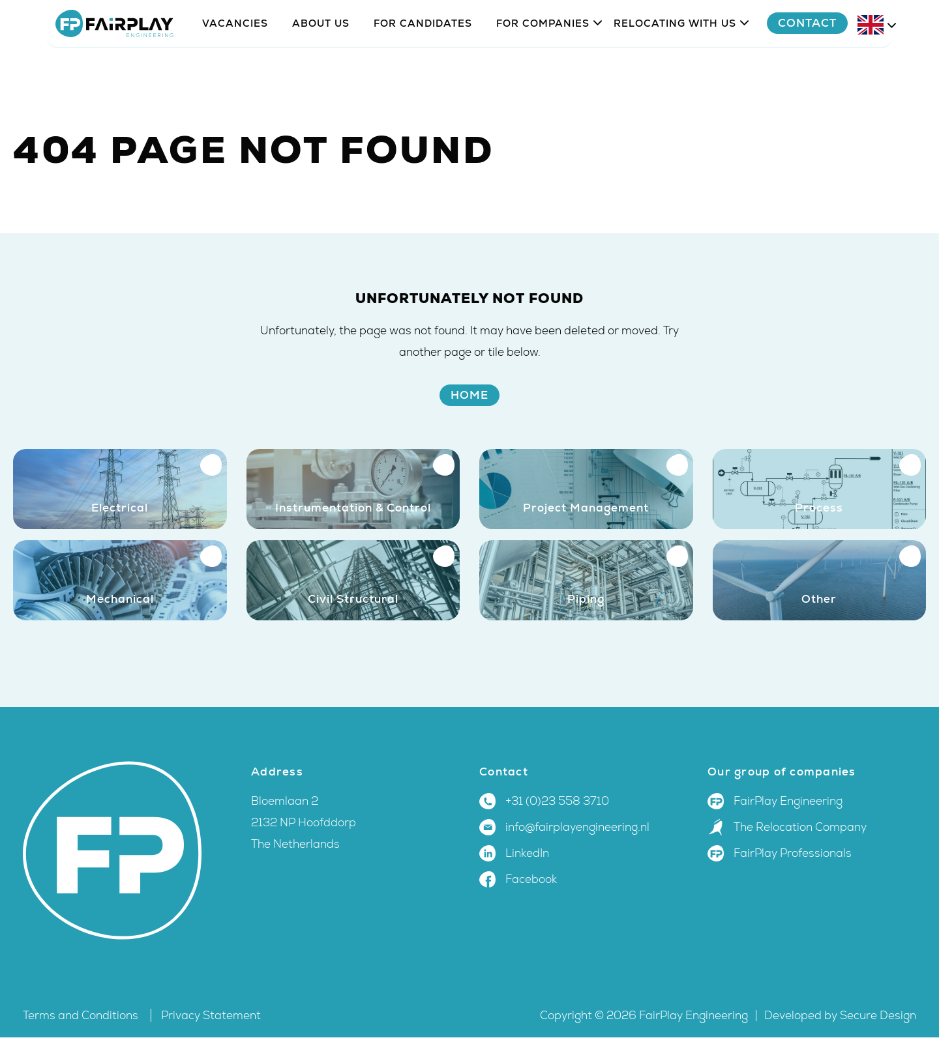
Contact (840, 60)
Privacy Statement (211, 1018)
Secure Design (878, 1018)
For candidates (423, 60)
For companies (542, 60)
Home (469, 395)
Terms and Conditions (82, 1018)
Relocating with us (675, 60)
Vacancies (235, 60)
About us (321, 60)
